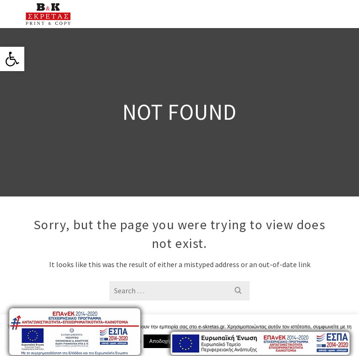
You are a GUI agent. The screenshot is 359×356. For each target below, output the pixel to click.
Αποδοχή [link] (159, 341)
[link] (12, 59)
